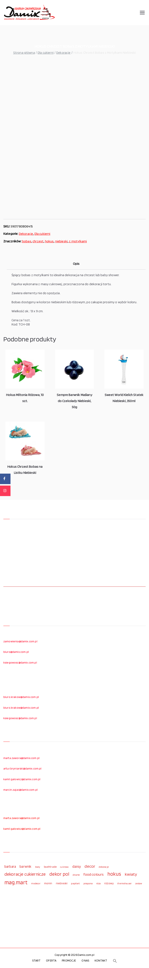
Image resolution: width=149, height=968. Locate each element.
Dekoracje (63, 53)
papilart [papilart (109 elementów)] (75, 883)
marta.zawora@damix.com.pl (21, 758)
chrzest (38, 241)
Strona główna (24, 53)
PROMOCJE (69, 960)
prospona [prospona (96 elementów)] (88, 883)
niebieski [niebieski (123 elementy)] (61, 883)
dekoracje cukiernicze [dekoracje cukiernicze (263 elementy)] (25, 874)
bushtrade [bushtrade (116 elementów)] (50, 866)
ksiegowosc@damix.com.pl (20, 662)
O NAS (85, 960)
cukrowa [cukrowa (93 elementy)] (64, 867)
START (36, 960)
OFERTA (51, 960)
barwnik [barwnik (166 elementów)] (25, 866)
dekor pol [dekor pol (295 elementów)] (59, 874)
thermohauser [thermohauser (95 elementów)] (124, 883)
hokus (49, 241)
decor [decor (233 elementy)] (89, 866)
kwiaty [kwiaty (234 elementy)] (131, 874)
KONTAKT (101, 960)
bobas (26, 241)
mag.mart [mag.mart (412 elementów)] (16, 882)
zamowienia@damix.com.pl (20, 641)
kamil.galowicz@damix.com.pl (21, 779)
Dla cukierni (46, 53)
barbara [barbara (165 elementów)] (10, 866)
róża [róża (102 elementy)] (98, 883)
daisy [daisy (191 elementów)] (76, 866)
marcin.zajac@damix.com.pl (20, 789)
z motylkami (78, 241)
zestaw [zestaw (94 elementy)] (138, 883)
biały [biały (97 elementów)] (37, 866)
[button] (115, 961)
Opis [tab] (76, 264)
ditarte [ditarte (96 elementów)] (76, 874)
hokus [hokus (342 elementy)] (114, 874)
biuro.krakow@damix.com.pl (21, 697)
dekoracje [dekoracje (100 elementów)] (103, 866)
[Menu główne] (142, 13)
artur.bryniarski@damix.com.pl (22, 768)
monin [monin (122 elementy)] (48, 883)
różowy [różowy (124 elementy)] (109, 883)
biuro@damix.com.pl (16, 651)
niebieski (61, 241)
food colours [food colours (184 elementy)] (93, 874)
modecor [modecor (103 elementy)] (35, 883)
